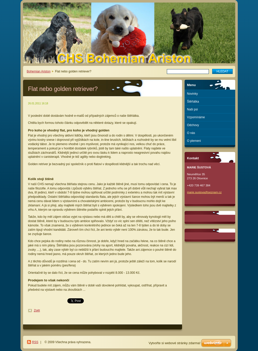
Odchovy (193, 125)
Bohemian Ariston (39, 71)
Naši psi (192, 109)
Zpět (37, 310)
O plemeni (194, 141)
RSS (35, 342)
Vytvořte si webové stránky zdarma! (175, 343)
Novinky (192, 93)
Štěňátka (193, 101)
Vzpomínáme (196, 117)
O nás (191, 133)
